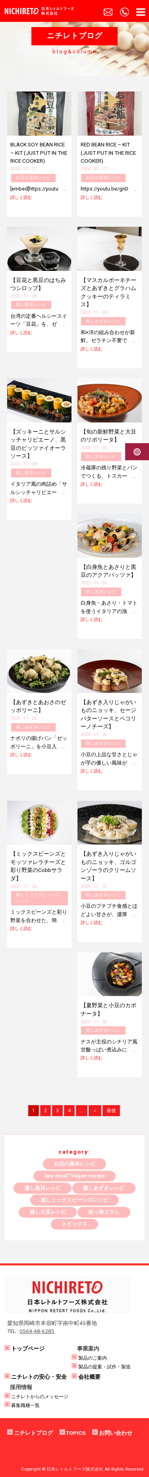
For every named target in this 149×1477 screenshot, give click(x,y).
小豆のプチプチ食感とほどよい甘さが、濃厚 (109, 914)
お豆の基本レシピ (33, 177)
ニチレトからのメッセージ (39, 1396)
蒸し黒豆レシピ (31, 304)
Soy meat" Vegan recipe (75, 1176)
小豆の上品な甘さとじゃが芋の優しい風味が (109, 762)
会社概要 (89, 1377)
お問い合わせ (115, 1433)
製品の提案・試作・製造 (104, 1367)
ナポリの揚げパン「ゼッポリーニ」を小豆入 (38, 746)
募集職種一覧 (25, 1405)
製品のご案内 (92, 1358)
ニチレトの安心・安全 (39, 1377)
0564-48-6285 (36, 1331)
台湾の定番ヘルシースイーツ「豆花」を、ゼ (38, 324)
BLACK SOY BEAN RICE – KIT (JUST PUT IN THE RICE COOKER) (38, 152)
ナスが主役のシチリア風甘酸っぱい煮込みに (109, 1050)
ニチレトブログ (33, 1433)
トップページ (28, 1348)
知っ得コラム (103, 1212)
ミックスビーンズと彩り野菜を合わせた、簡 (38, 920)
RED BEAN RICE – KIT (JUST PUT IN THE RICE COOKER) (108, 152)
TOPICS (75, 1433)
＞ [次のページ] (95, 1110)
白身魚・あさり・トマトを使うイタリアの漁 (109, 611)
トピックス (74, 1224)
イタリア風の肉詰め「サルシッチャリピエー (38, 492)
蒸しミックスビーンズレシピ (38, 897)
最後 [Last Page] (111, 1110)
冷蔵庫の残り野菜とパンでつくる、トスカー (109, 476)
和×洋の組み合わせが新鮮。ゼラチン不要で (108, 340)
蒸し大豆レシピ (101, 456)
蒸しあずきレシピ (103, 321)
